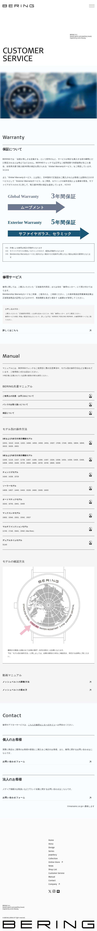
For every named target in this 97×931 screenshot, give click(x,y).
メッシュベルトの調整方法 (48, 683)
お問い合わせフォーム (48, 762)
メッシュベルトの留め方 (48, 691)
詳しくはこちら (48, 331)
